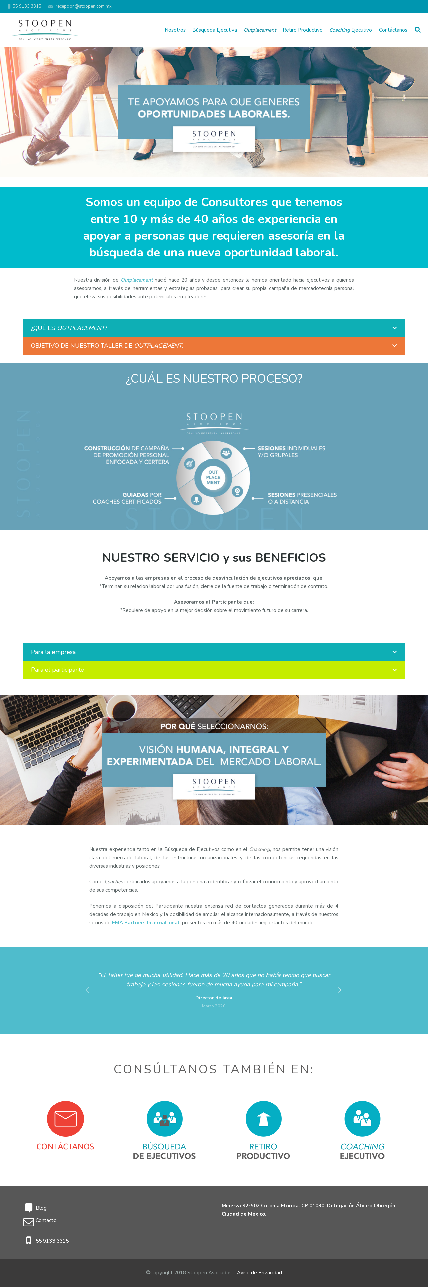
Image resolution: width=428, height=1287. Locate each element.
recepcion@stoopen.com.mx (84, 6)
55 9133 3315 (52, 1241)
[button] (87, 990)
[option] (213, 990)
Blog (41, 1208)
